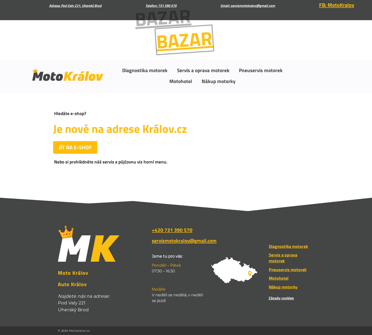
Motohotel (180, 81)
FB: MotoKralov (336, 5)
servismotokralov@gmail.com (184, 240)
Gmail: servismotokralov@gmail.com (247, 5)
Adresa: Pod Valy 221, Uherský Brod (75, 5)
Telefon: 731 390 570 (161, 5)
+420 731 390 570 (172, 230)
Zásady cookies (281, 298)
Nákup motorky (219, 81)
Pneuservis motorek (261, 70)
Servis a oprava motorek (203, 70)
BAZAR (180, 40)
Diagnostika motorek (144, 70)
